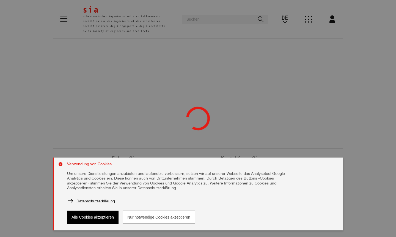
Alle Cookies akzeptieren (93, 217)
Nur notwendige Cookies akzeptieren (158, 217)
